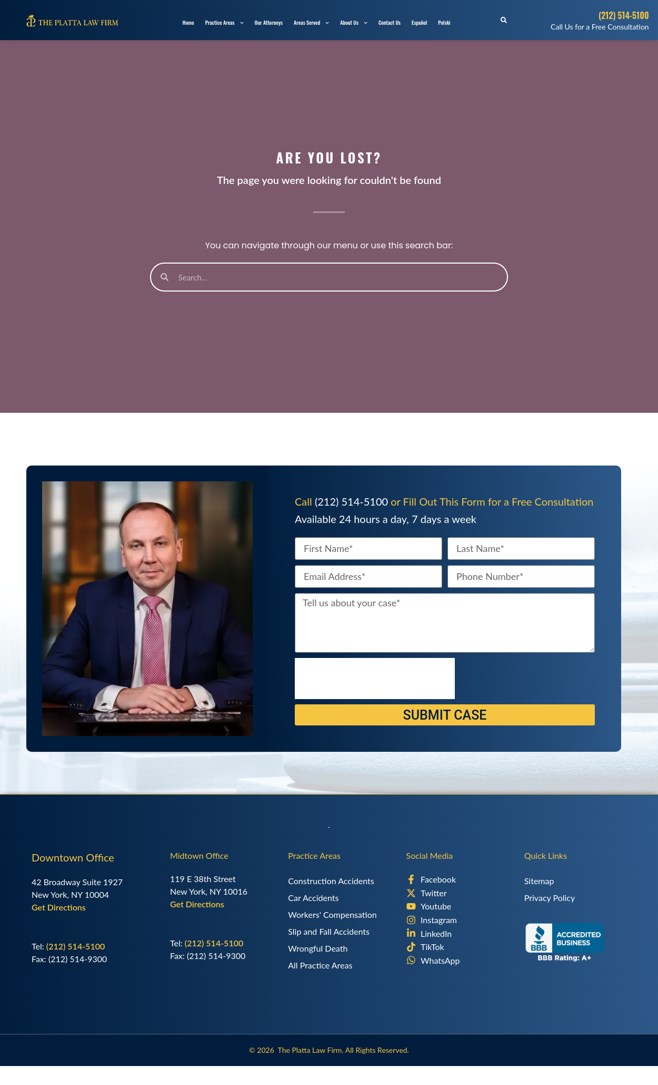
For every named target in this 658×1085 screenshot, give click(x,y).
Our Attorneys (269, 22)
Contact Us (389, 22)
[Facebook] (457, 879)
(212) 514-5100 (624, 15)
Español (419, 22)
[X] (457, 893)
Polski (444, 22)
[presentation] (375, 678)
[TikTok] (457, 947)
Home (188, 22)
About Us (353, 23)
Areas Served (311, 23)
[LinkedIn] (457, 934)
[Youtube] (457, 906)
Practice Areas (224, 23)
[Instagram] (457, 920)
